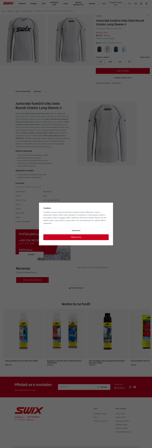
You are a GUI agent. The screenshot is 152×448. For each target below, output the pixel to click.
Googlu (62, 218)
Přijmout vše (76, 237)
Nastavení (76, 230)
